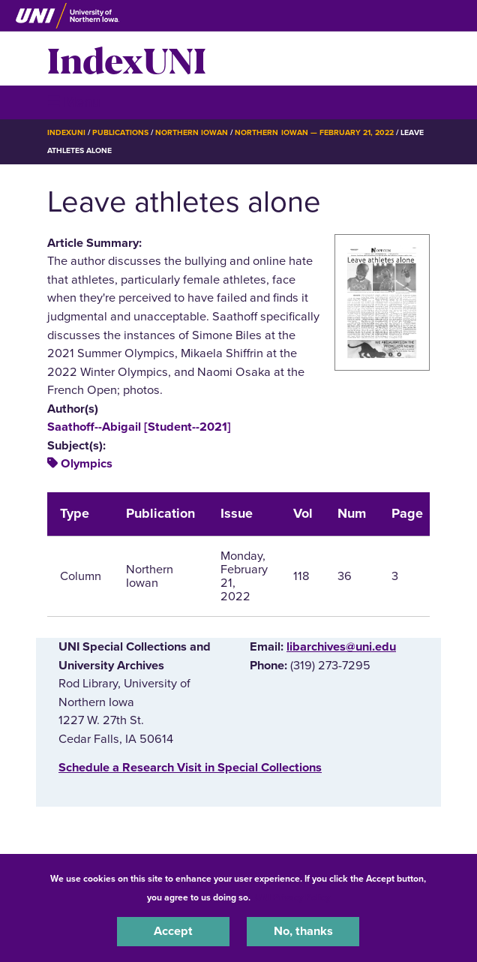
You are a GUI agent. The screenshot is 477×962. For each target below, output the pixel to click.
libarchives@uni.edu (341, 646)
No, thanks (303, 931)
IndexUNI (126, 58)
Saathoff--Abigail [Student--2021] (139, 426)
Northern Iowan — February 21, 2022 (314, 132)
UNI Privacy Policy (292, 897)
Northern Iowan (191, 132)
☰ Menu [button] (73, 101)
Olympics (86, 463)
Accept (173, 931)
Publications (120, 132)
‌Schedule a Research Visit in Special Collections (190, 767)
